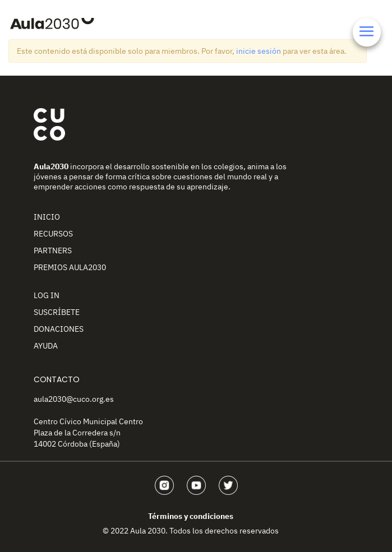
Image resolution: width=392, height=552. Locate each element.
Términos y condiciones (190, 516)
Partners (53, 250)
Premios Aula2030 (70, 267)
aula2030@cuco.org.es (74, 399)
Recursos (53, 234)
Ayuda (46, 346)
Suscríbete (57, 312)
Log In (46, 295)
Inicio (47, 217)
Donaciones (59, 329)
